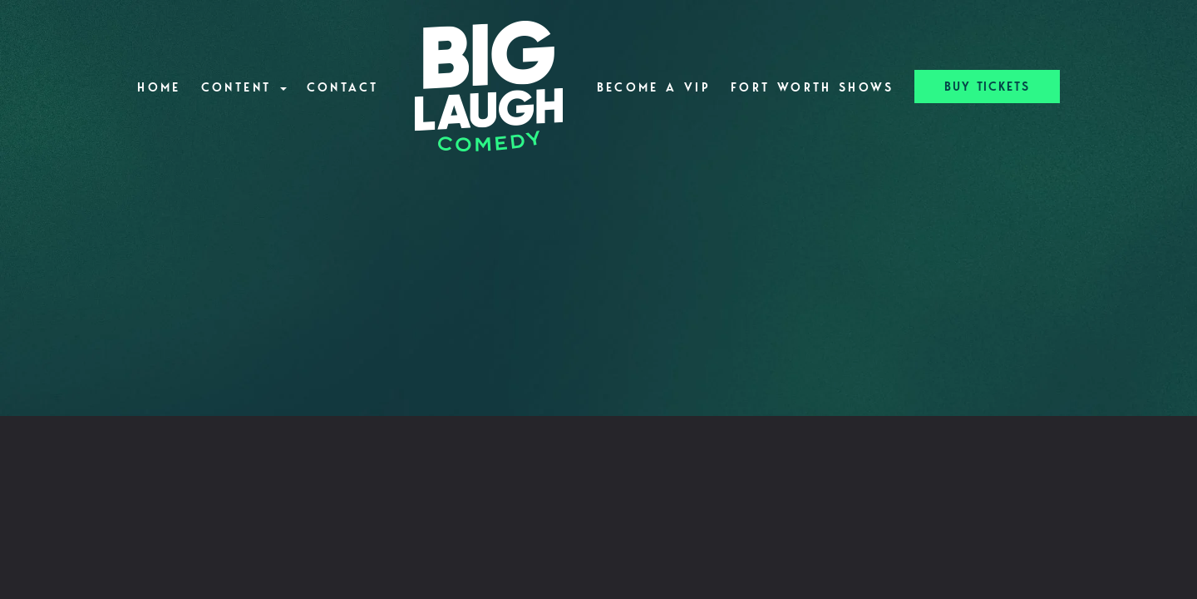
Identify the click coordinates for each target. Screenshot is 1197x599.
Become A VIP (654, 87)
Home (158, 87)
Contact (343, 87)
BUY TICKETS (987, 86)
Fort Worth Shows (812, 87)
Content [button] (244, 87)
